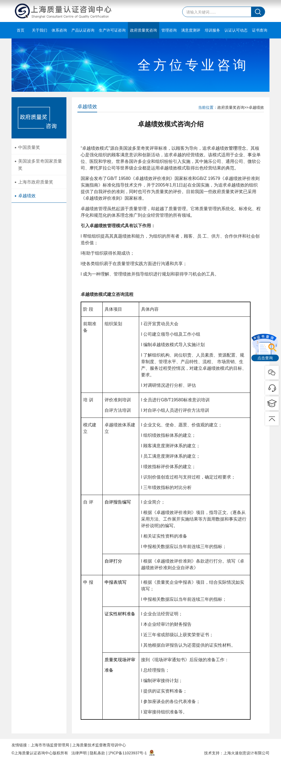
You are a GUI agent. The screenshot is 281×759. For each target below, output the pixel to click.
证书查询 (259, 30)
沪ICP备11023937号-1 (127, 753)
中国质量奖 (29, 147)
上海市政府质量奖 (35, 182)
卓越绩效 (27, 196)
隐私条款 (97, 753)
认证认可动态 (236, 30)
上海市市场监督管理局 (50, 745)
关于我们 (39, 30)
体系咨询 (59, 30)
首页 (20, 30)
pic (272, 388)
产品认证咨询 (82, 30)
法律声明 (79, 753)
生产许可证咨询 (112, 30)
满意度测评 (190, 30)
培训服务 (212, 30)
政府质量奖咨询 (143, 30)
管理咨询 (169, 30)
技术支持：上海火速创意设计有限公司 (236, 753)
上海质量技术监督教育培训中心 (99, 745)
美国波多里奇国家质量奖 (40, 165)
